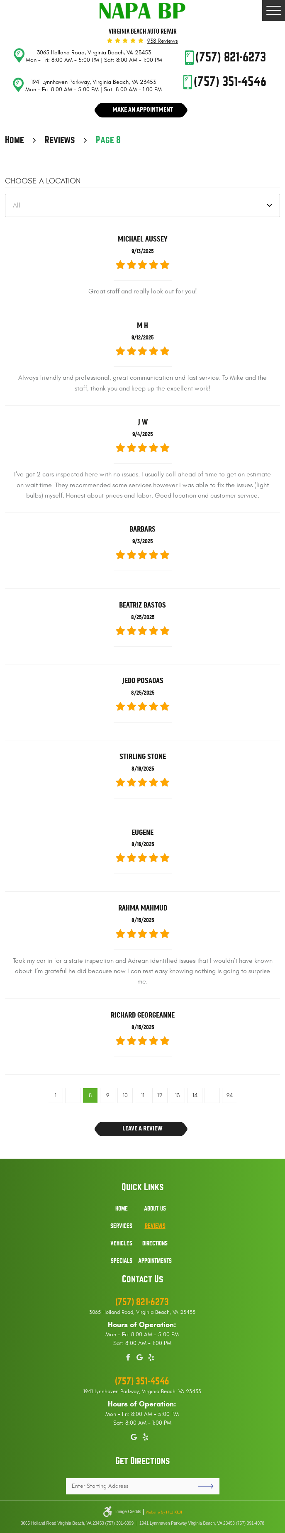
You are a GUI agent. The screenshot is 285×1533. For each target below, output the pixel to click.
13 (177, 1095)
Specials (121, 1261)
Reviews (60, 140)
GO (202, 1486)
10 (125, 1095)
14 (194, 1095)
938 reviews (162, 41)
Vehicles (121, 1243)
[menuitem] (121, 1213)
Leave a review (142, 1128)
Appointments (155, 1261)
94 (230, 1095)
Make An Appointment (142, 109)
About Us (155, 1208)
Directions (155, 1243)
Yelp (151, 1356)
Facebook (128, 1356)
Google (140, 1356)
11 (142, 1095)
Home (14, 140)
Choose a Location (42, 181)
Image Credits (128, 1512)
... (73, 1095)
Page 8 (108, 140)
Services (121, 1226)
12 (160, 1095)
